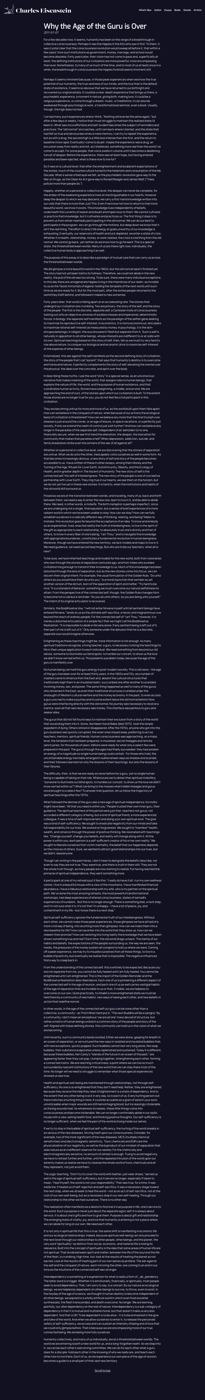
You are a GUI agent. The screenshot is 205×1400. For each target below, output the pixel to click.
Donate (187, 10)
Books (177, 10)
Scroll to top (102, 1370)
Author (157, 10)
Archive (197, 10)
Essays (168, 10)
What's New (145, 10)
